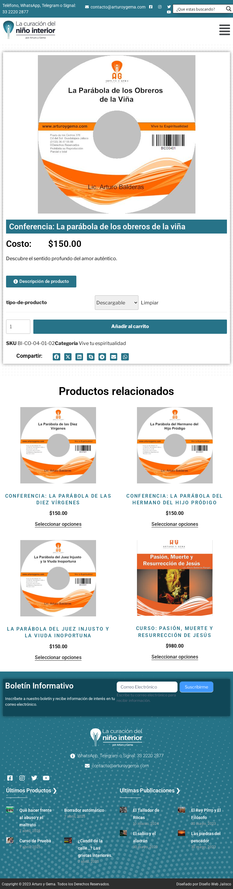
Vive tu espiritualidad (102, 343)
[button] (221, 30)
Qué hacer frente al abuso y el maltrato (35, 817)
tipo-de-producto (26, 302)
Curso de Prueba (35, 840)
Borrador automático (84, 810)
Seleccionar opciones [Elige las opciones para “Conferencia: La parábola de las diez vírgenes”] (58, 524)
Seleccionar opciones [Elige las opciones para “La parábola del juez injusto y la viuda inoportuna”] (58, 657)
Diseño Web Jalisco (215, 884)
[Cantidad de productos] (18, 327)
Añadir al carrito (130, 326)
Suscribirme (196, 686)
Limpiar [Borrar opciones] (149, 303)
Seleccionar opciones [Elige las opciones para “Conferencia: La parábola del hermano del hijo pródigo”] (174, 524)
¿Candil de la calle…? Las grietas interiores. (95, 848)
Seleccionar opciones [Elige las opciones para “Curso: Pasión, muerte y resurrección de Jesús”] (174, 657)
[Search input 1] (199, 8)
